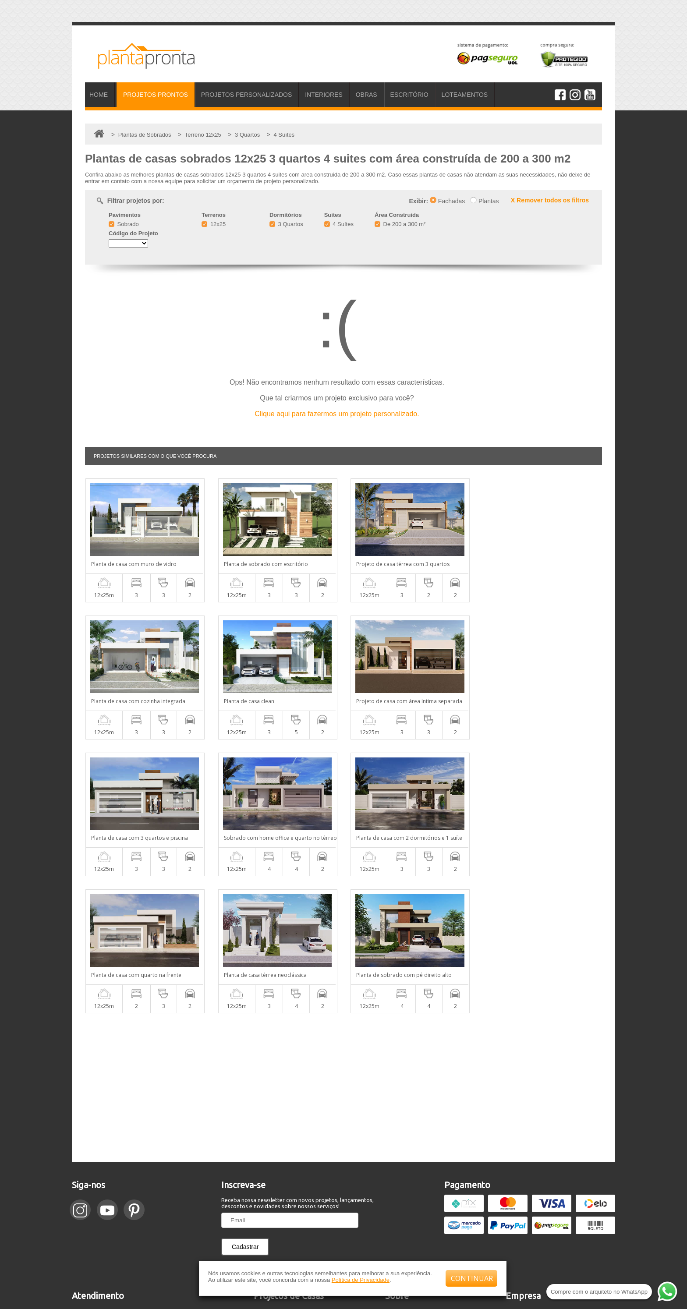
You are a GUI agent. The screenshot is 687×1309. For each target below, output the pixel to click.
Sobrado (124, 224)
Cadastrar (245, 1109)
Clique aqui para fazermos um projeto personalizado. (337, 413)
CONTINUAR (472, 1278)
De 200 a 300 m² (400, 224)
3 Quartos (286, 224)
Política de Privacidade (361, 1280)
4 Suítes (339, 224)
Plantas (484, 201)
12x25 (214, 224)
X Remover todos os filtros (550, 200)
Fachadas (447, 201)
